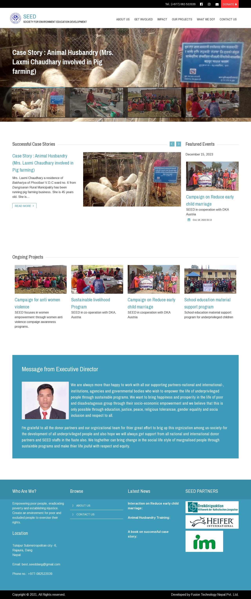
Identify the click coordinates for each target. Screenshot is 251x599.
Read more (24, 206)
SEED (29, 16)
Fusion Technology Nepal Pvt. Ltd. (215, 594)
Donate (230, 4)
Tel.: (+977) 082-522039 (180, 4)
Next (178, 144)
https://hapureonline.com (147, 522)
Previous (172, 144)
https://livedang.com (159, 508)
